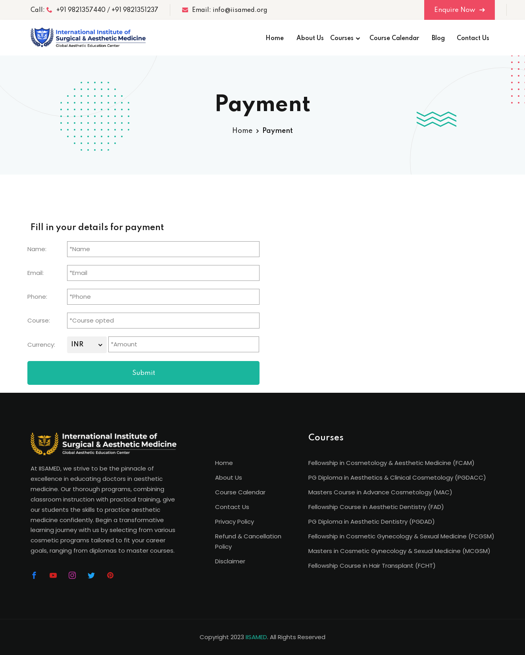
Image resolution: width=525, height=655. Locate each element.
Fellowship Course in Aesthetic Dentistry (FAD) (376, 507)
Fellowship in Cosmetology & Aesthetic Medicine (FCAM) (391, 463)
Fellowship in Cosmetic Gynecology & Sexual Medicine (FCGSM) (401, 536)
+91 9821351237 (135, 10)
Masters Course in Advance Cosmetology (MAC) (380, 492)
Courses (342, 38)
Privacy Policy (234, 521)
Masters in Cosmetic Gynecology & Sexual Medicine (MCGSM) (399, 551)
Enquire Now (459, 10)
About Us (310, 38)
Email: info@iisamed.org (224, 10)
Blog (438, 38)
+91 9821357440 (76, 10)
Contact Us (473, 38)
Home (274, 38)
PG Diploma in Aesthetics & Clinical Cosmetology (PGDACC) (397, 477)
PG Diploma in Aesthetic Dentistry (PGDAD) (371, 521)
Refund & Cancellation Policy (248, 541)
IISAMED (256, 637)
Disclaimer (230, 561)
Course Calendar (394, 38)
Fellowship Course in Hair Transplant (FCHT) (372, 565)
